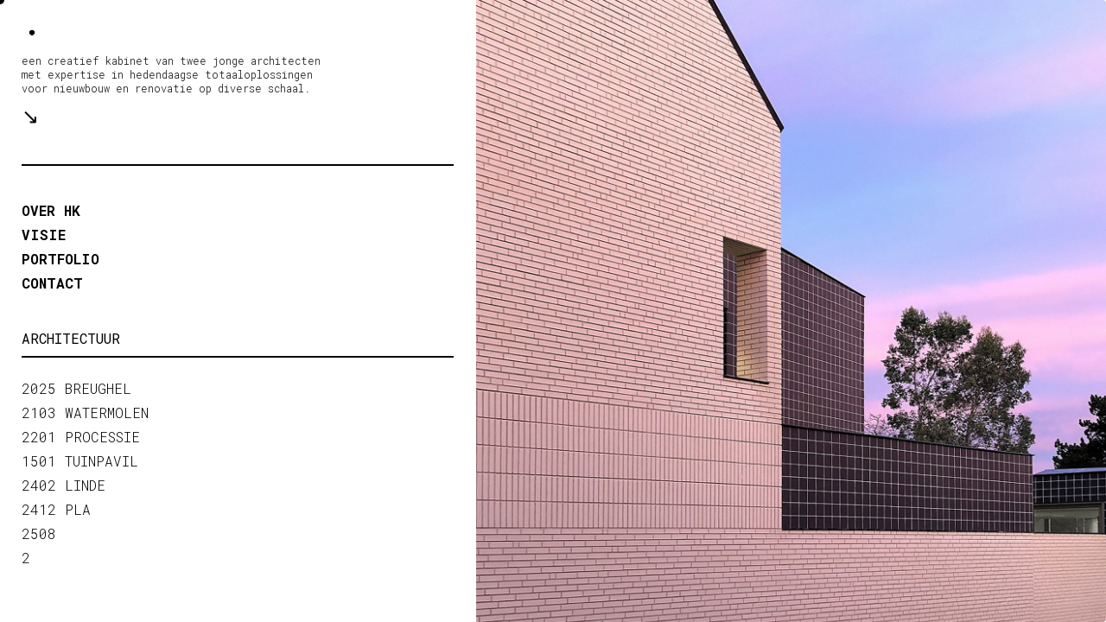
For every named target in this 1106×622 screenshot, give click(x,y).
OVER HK (51, 210)
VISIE (44, 234)
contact (52, 283)
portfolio (60, 259)
